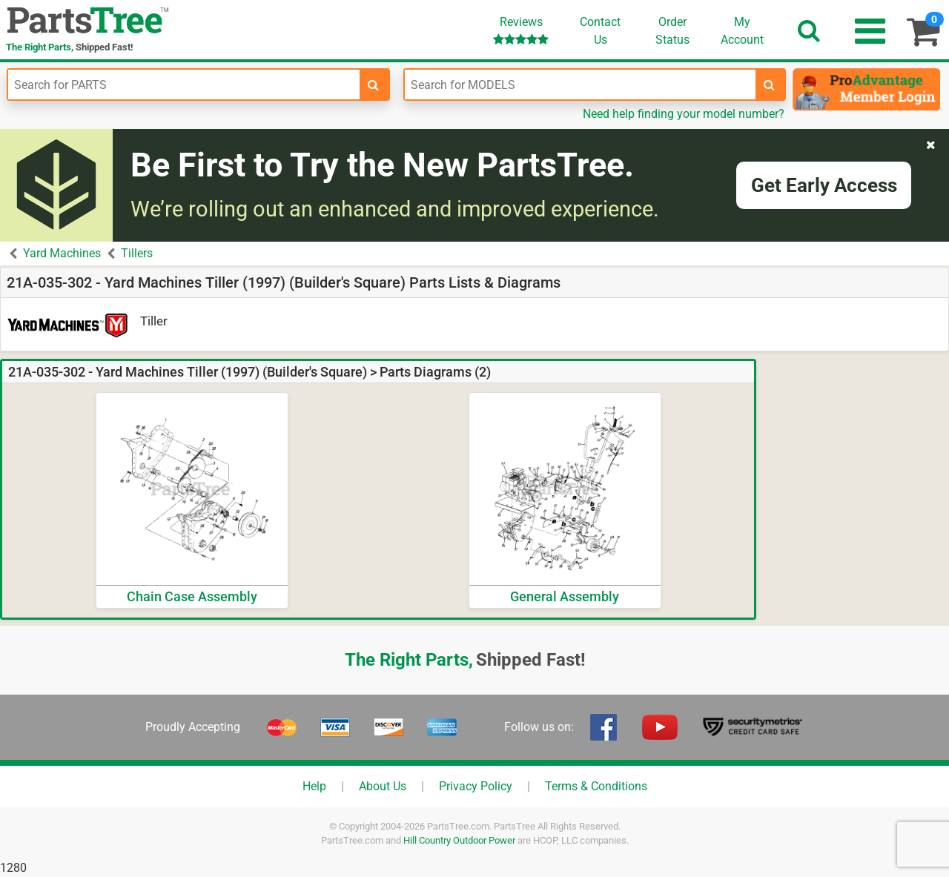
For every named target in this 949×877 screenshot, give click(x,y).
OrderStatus (672, 31)
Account (742, 30)
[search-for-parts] (373, 84)
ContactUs (600, 31)
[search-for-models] (769, 84)
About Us (382, 786)
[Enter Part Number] (184, 84)
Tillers (137, 253)
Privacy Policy (475, 786)
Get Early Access (824, 185)
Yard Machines (62, 253)
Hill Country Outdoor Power (459, 840)
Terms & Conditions (596, 786)
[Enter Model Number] (580, 84)
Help (314, 786)
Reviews (521, 30)
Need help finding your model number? (683, 114)
